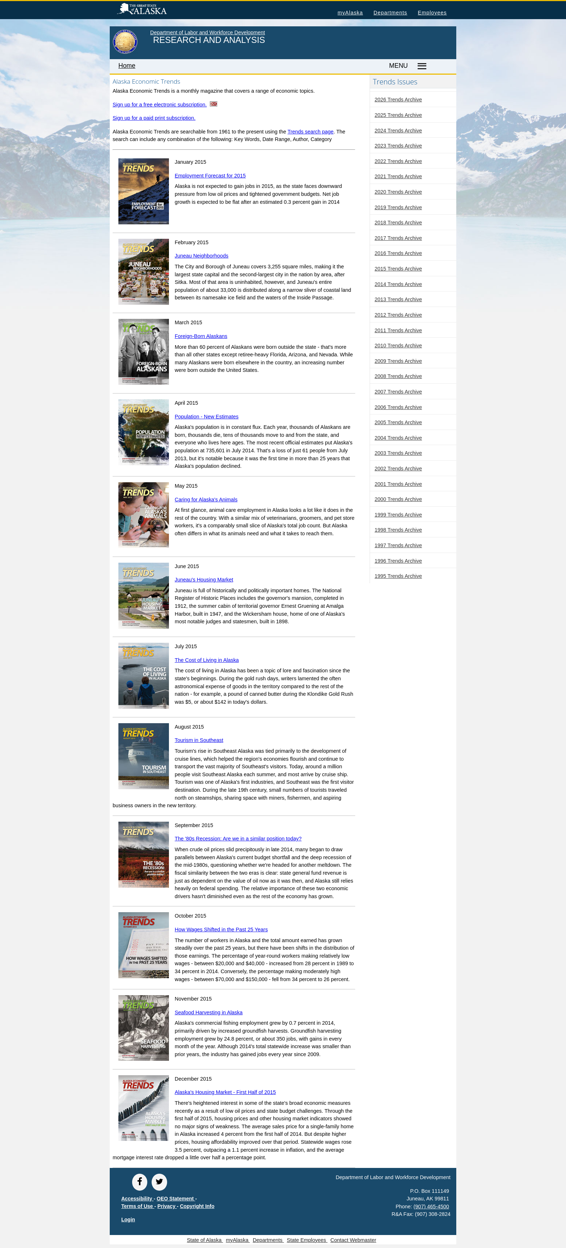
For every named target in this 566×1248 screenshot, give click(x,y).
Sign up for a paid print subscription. (154, 118)
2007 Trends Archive (398, 392)
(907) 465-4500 (431, 1206)
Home (126, 65)
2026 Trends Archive (398, 99)
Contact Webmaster (353, 1240)
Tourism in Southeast (199, 740)
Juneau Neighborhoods (201, 256)
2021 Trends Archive (398, 176)
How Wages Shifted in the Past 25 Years (221, 929)
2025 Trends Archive (398, 115)
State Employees (307, 1240)
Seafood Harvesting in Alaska (209, 1012)
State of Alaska (153, 10)
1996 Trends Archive (398, 561)
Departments (390, 13)
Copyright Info (197, 1206)
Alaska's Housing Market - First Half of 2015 (225, 1092)
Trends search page (311, 132)
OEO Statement (176, 1198)
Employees (432, 13)
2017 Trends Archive (398, 238)
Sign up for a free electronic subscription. (160, 104)
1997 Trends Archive (398, 545)
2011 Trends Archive (398, 330)
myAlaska (350, 13)
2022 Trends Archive (398, 161)
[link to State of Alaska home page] (125, 52)
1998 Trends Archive (398, 530)
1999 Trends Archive (398, 515)
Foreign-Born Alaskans (201, 336)
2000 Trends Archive (398, 499)
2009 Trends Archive (398, 361)
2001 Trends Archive (398, 484)
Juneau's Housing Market (204, 580)
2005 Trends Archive (398, 422)
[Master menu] (420, 66)
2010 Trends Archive (398, 345)
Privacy (167, 1206)
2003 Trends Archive (398, 453)
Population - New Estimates (207, 416)
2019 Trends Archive (398, 207)
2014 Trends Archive (398, 284)
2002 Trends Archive (398, 468)
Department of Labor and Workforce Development (207, 32)
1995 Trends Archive (398, 576)
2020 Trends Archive (398, 192)
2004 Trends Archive (398, 438)
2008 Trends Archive (398, 376)
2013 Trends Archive (398, 299)
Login (128, 1219)
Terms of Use (137, 1206)
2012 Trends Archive (398, 315)
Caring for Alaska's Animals (206, 499)
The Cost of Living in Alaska (207, 660)
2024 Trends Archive (398, 130)
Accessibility (137, 1198)
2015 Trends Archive (398, 269)
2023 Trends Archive (398, 146)
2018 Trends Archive (398, 222)
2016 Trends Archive (398, 253)
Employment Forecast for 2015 (210, 176)
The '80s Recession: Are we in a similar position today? (238, 838)
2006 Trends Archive (398, 407)
